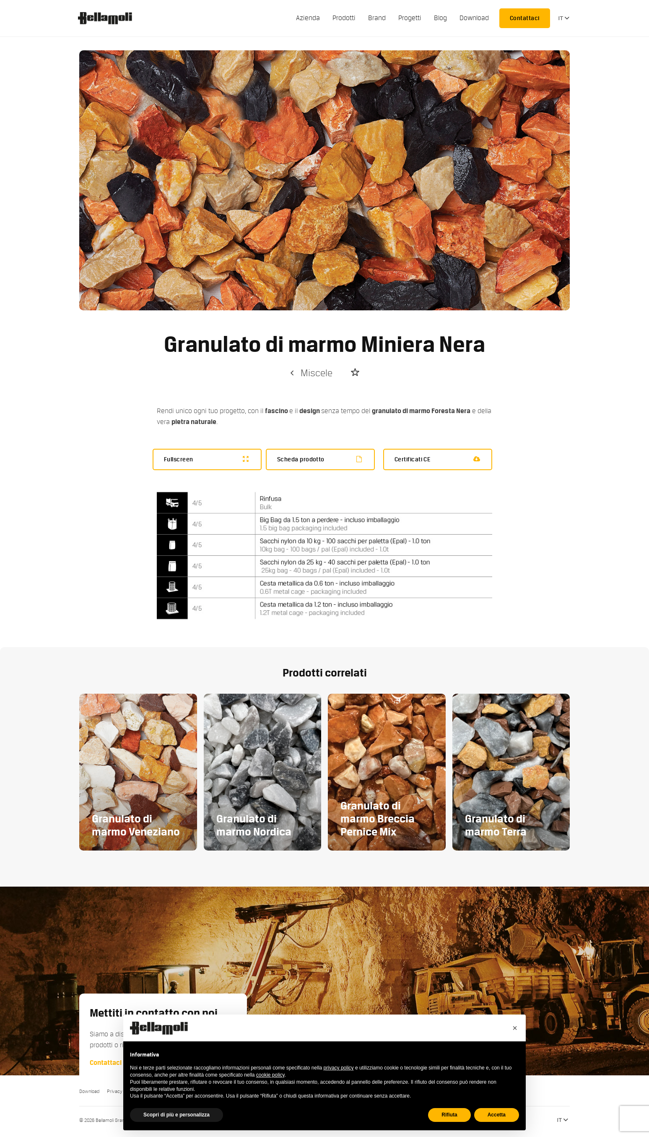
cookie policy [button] (270, 1075)
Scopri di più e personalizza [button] (176, 1115)
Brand (377, 18)
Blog (440, 18)
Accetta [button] (497, 1115)
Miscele (310, 373)
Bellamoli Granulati (109, 18)
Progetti (409, 18)
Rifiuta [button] (449, 1115)
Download (474, 18)
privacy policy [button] (339, 1068)
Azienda (308, 18)
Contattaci (525, 18)
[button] (515, 1028)
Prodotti (344, 18)
